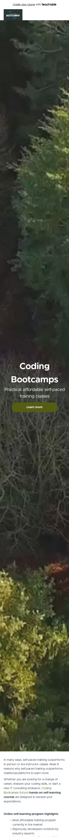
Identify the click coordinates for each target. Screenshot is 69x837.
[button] (63, 14)
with (34, 4)
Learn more (34, 407)
